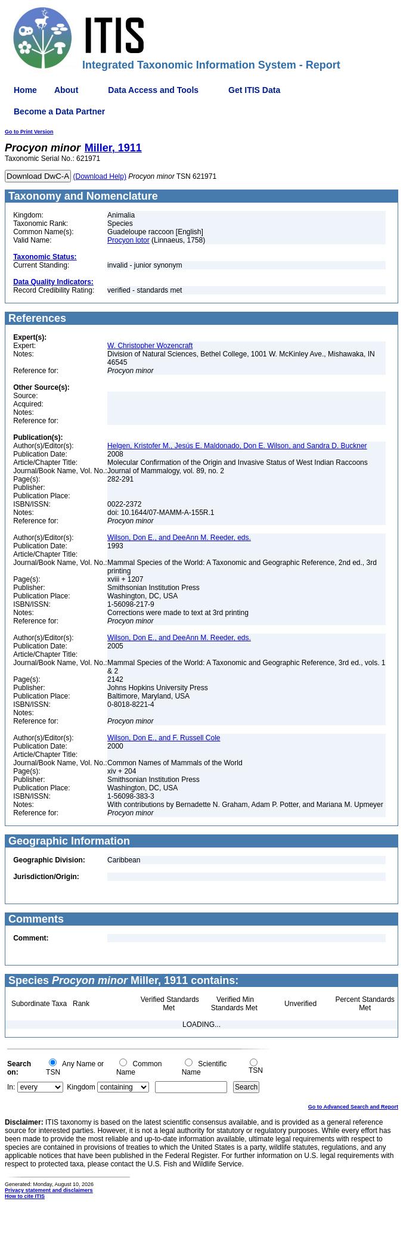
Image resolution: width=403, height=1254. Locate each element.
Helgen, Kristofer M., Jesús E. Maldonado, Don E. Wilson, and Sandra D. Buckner (237, 446)
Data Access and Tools (153, 90)
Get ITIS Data (254, 90)
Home (25, 90)
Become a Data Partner (59, 111)
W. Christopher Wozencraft (150, 346)
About (66, 90)
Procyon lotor (128, 240)
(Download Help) (99, 176)
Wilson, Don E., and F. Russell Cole (163, 738)
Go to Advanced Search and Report (353, 1107)
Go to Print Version (29, 132)
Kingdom (81, 1087)
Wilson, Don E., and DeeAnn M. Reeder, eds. (179, 537)
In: (11, 1087)
